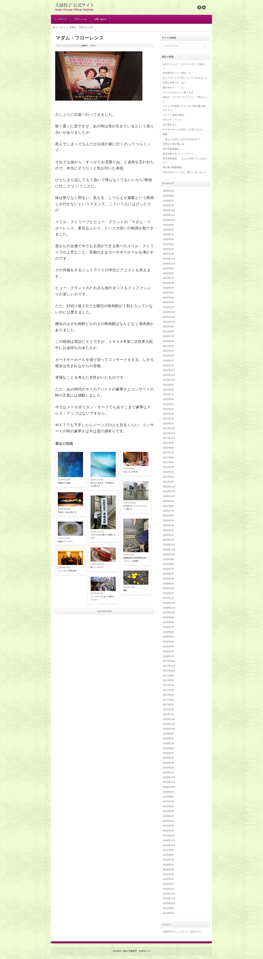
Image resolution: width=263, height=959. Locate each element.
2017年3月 (168, 704)
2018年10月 (169, 612)
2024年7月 (168, 278)
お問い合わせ (100, 19)
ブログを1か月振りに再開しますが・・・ (103, 536)
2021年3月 (168, 472)
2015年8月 (168, 796)
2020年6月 (168, 515)
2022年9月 (168, 384)
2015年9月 (168, 792)
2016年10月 (169, 728)
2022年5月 (168, 404)
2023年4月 (168, 350)
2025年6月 (168, 239)
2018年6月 (168, 632)
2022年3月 (168, 414)
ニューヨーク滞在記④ (67, 571)
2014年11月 (169, 840)
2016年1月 (168, 772)
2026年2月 (168, 200)
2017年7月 (168, 685)
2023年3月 (168, 355)
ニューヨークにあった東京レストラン (103, 598)
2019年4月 (168, 583)
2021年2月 (168, 476)
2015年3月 (168, 821)
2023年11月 (169, 317)
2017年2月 (168, 709)
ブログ (61, 27)
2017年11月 (169, 665)
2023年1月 (168, 365)
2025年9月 (168, 225)
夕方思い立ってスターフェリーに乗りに (135, 507)
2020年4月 (168, 525)
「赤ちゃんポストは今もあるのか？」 (183, 139)
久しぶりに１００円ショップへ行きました (185, 77)
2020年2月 (168, 535)
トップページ (61, 19)
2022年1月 (168, 423)
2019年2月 (168, 593)
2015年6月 (168, 806)
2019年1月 (168, 598)
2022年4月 (168, 409)
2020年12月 (169, 486)
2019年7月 (168, 569)
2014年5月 (168, 869)
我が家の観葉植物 (172, 167)
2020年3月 (168, 530)
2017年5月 (168, 695)
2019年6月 (168, 573)
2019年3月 (168, 588)
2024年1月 (168, 307)
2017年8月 (168, 680)
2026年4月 (168, 191)
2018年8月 (168, 622)
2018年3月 (168, 646)
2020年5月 (168, 520)
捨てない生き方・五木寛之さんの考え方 (103, 484)
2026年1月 (168, 205)
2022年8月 (168, 389)
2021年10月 (169, 438)
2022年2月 (168, 418)
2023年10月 (169, 321)
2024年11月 (169, 258)
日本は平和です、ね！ (174, 82)
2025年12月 (169, 210)
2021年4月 (168, 467)
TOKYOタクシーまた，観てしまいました (184, 172)
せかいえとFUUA (130, 472)
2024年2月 (168, 302)
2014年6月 (168, 864)
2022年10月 (169, 380)
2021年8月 (168, 447)
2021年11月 (169, 433)
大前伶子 (84, 46)
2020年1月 (168, 539)
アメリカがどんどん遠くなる (178, 92)
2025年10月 (169, 220)
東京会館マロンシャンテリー (178, 153)
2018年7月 (168, 627)
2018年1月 (168, 656)
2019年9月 (168, 559)
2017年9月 (168, 675)
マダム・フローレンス (80, 38)
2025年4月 (168, 249)
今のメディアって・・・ (176, 119)
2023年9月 (168, 326)
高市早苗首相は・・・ (174, 148)
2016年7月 (168, 743)
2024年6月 (168, 283)
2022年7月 (168, 394)
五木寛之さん (170, 124)
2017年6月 (168, 690)
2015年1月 (168, 830)
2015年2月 (168, 825)
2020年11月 (169, 491)
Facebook (199, 7)
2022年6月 (168, 399)
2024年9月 (168, 268)
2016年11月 (169, 724)
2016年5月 (168, 753)
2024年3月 (168, 297)
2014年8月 (168, 854)
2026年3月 (168, 195)
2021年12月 (169, 428)
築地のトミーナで (65, 541)
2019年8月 (168, 564)
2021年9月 (168, 442)
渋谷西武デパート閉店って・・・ (180, 73)
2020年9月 (168, 501)
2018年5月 (168, 636)
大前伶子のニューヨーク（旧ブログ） (183, 931)
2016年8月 (168, 738)
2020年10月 (169, 496)
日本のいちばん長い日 (67, 512)
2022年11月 (169, 375)
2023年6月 (168, 341)
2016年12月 (169, 719)
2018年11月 (169, 607)
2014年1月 (168, 888)
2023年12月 (169, 312)
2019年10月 (169, 554)
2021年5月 (168, 462)
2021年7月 (168, 452)
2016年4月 (168, 758)
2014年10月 (169, 845)
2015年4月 (168, 816)
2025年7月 (168, 234)
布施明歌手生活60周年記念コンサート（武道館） (135, 559)
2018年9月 (168, 617)
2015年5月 (168, 811)
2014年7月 (168, 859)
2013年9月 (168, 908)
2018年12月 (169, 603)
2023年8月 (168, 331)
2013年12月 (169, 893)
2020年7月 (168, 510)
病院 (165, 134)
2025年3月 (168, 253)
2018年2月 (168, 651)
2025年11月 (169, 215)
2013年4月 (168, 913)
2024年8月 (168, 273)
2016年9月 (168, 733)
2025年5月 (168, 244)
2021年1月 (168, 481)
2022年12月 (169, 370)
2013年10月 (169, 903)
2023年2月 (168, 360)
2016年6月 (168, 748)
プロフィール (80, 19)
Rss (204, 7)
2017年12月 (169, 661)
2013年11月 (169, 898)
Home (54, 27)
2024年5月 (168, 287)
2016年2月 (168, 767)
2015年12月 (169, 777)
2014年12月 (169, 835)
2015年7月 (168, 801)
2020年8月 (168, 506)
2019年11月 (169, 549)
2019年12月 (169, 544)
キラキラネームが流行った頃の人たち (183, 129)
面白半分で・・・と (173, 87)
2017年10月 (169, 670)
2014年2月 (168, 884)
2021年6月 (168, 457)
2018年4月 (168, 641)
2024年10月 (169, 263)
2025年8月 (168, 229)
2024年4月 (168, 292)
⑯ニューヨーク (97, 567)
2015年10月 (169, 787)
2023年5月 (168, 346)
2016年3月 (168, 762)
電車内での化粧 (64, 483)
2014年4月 (168, 874)
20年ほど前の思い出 (173, 144)
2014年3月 (168, 879)
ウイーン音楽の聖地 (173, 115)
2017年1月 (168, 714)
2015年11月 (169, 782)
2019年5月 (168, 578)
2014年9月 (168, 850)
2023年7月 (168, 336)
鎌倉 (125, 590)
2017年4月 (168, 699)
